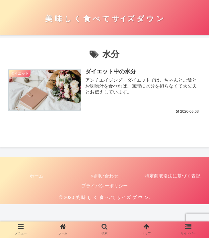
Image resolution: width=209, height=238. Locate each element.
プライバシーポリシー (104, 185)
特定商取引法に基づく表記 (172, 175)
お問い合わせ (104, 175)
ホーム (36, 175)
